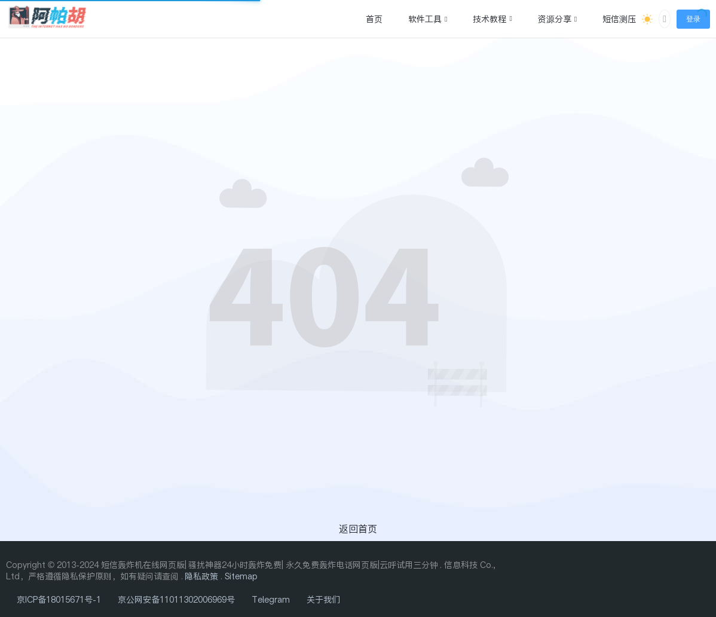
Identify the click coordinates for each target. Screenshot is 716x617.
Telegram (271, 599)
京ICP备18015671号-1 (59, 599)
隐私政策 (201, 576)
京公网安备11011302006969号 (176, 599)
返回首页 (358, 528)
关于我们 (323, 599)
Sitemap (241, 576)
